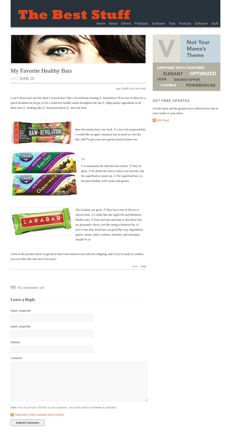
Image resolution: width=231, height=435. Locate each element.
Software (158, 23)
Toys (172, 23)
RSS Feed (163, 120)
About (113, 23)
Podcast (185, 23)
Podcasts (141, 23)
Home (100, 23)
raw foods (140, 88)
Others (126, 23)
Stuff (214, 23)
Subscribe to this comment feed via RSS (39, 414)
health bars (128, 88)
